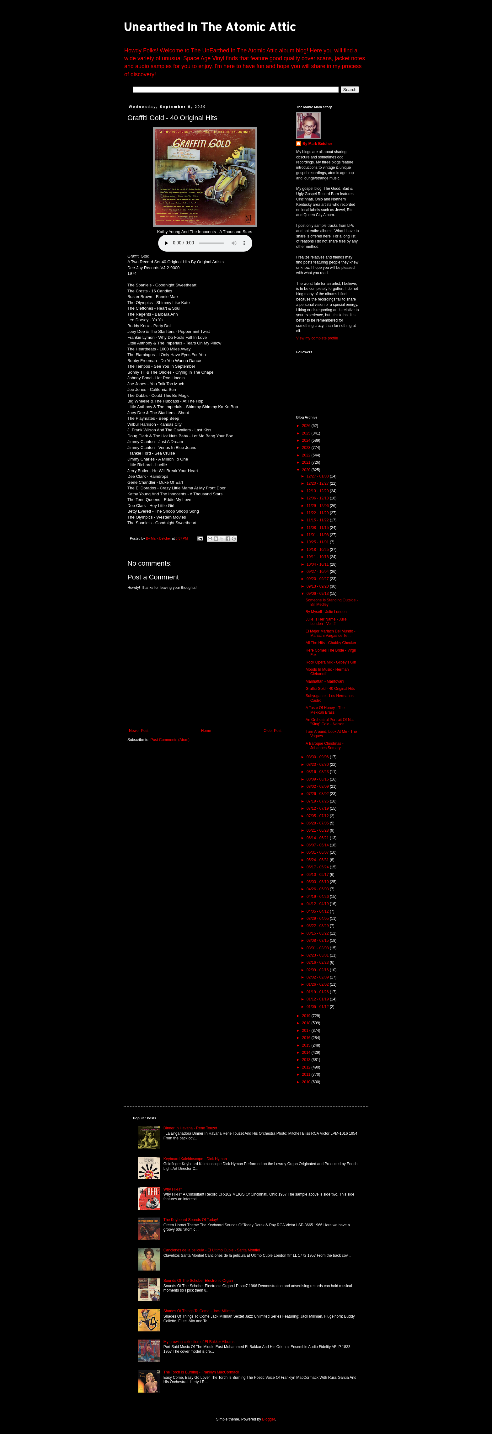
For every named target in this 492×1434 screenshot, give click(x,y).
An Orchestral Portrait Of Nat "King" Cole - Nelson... (330, 721)
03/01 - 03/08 (318, 948)
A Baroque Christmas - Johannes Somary (325, 745)
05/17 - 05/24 (318, 867)
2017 (307, 1030)
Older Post (272, 730)
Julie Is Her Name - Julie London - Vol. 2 (326, 621)
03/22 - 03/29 (318, 926)
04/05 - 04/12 (318, 911)
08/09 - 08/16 (318, 779)
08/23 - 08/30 (318, 764)
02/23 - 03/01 (318, 955)
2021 (307, 462)
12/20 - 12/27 (318, 483)
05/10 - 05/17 (318, 874)
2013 (307, 1060)
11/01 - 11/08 (318, 535)
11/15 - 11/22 (318, 520)
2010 (307, 1082)
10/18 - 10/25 (318, 549)
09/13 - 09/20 (318, 586)
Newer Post (138, 730)
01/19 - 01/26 (318, 992)
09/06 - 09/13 (318, 593)
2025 (307, 433)
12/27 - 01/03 (318, 476)
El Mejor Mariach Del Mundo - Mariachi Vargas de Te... (331, 633)
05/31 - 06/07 (318, 852)
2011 (307, 1074)
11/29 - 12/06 (318, 506)
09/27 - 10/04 (318, 571)
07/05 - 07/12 (318, 816)
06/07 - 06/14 (318, 845)
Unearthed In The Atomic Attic (210, 26)
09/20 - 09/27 (318, 579)
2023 (307, 447)
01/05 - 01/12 (318, 1007)
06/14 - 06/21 (318, 838)
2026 (307, 426)
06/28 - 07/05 (318, 823)
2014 (307, 1052)
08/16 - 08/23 (318, 772)
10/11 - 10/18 (318, 557)
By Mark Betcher (317, 143)
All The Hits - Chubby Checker (331, 643)
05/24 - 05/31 (318, 860)
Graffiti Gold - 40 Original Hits (330, 688)
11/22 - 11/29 (318, 513)
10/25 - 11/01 (318, 542)
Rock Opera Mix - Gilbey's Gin (331, 662)
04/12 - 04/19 (318, 904)
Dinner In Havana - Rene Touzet (190, 1128)
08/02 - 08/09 (318, 786)
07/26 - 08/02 (318, 794)
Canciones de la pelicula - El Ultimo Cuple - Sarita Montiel (211, 1250)
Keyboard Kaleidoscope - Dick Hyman (195, 1159)
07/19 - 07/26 (318, 801)
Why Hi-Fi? (172, 1189)
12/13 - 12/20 (318, 491)
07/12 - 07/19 (318, 808)
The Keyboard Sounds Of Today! (190, 1220)
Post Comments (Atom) (170, 740)
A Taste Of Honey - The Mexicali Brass (325, 710)
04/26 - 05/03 (318, 889)
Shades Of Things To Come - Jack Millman (199, 1311)
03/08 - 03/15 (318, 940)
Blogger (268, 1419)
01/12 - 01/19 (318, 999)
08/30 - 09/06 (318, 757)
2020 (307, 470)
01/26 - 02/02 (318, 984)
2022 (307, 455)
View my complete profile (317, 338)
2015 (307, 1045)
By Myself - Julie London (326, 612)
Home (206, 730)
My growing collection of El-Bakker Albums (198, 1342)
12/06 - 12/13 (318, 498)
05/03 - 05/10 (318, 882)
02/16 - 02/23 (318, 962)
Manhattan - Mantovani (325, 681)
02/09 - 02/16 (318, 970)
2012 (307, 1067)
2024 (307, 440)
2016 (307, 1038)
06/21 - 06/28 (318, 830)
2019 (307, 1016)
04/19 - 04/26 (318, 896)
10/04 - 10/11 (318, 564)
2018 (307, 1023)
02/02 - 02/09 (318, 977)
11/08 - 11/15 (318, 527)
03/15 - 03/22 (318, 933)
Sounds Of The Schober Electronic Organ (198, 1280)
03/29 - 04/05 (318, 918)
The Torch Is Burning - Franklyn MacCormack (201, 1372)
